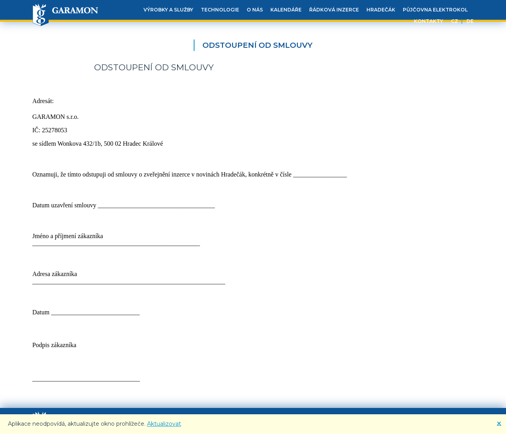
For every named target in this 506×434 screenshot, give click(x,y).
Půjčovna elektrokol (435, 10)
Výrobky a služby (168, 10)
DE (470, 21)
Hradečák (380, 10)
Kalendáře (286, 10)
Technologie (220, 10)
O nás (255, 10)
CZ (454, 21)
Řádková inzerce (334, 10)
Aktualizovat (164, 423)
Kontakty (428, 21)
